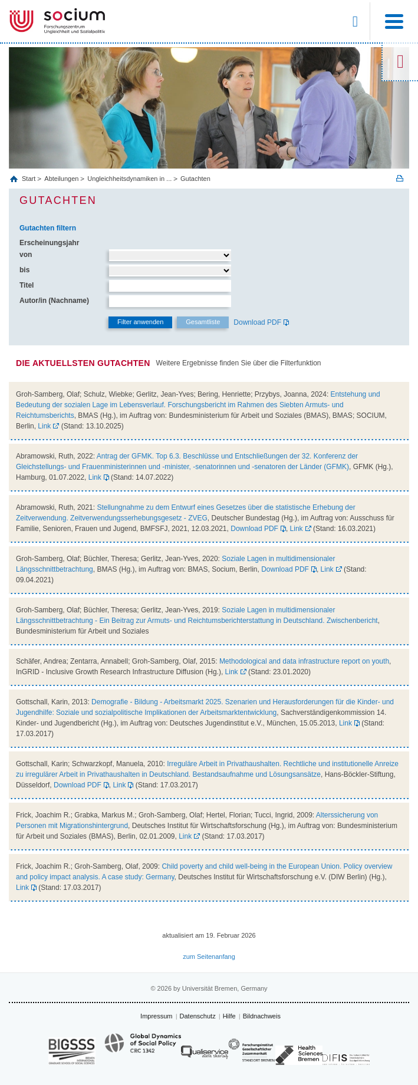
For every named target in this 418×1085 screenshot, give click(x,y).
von (25, 254)
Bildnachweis (262, 1016)
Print (399, 178)
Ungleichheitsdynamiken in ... (129, 178)
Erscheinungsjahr (49, 243)
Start (29, 178)
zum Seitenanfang (209, 956)
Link (44, 426)
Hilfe (229, 1016)
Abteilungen (61, 178)
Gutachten (195, 178)
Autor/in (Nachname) (54, 300)
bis (24, 270)
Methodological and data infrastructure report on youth (304, 661)
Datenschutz (198, 1016)
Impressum (156, 1016)
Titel (26, 285)
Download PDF (257, 322)
